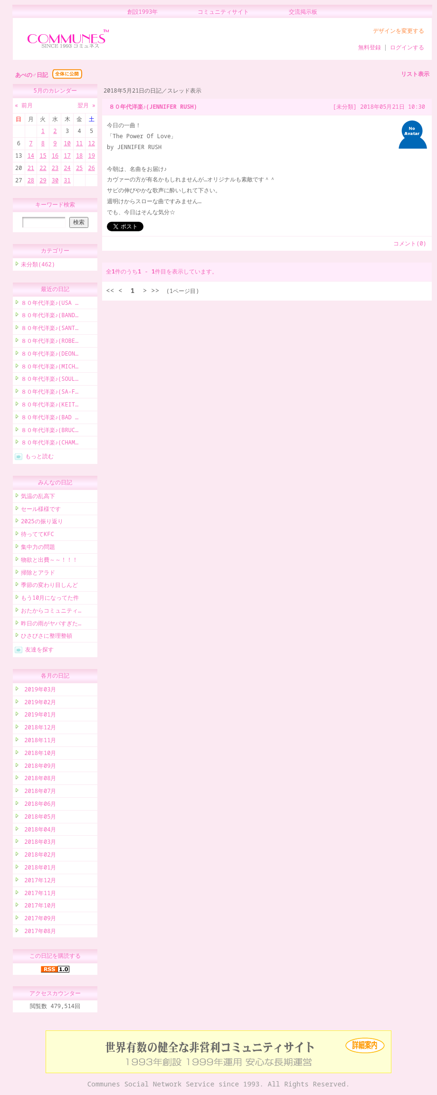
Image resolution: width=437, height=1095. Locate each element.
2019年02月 (38, 703)
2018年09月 (38, 767)
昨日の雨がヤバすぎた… (51, 625)
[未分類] (345, 107)
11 (79, 143)
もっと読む (39, 457)
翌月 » (86, 105)
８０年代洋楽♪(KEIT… (49, 406)
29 (42, 180)
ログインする (407, 47)
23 (55, 168)
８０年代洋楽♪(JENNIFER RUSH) (153, 107)
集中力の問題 (38, 548)
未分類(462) (38, 266)
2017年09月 (38, 920)
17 (67, 155)
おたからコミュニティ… (51, 612)
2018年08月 (38, 779)
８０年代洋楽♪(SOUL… (49, 380)
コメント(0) (410, 243)
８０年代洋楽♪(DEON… (49, 355)
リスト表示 (415, 74)
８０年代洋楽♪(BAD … (49, 419)
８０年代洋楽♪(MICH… (49, 368)
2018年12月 (38, 729)
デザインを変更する (398, 31)
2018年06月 (38, 805)
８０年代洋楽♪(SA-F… (49, 393)
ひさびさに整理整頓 (46, 637)
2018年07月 (38, 792)
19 (91, 155)
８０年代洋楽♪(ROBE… (49, 342)
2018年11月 (38, 741)
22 (42, 168)
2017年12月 (38, 882)
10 (67, 143)
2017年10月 (38, 907)
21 (31, 168)
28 (31, 180)
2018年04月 (38, 831)
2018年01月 (38, 869)
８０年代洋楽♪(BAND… (49, 316)
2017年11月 (38, 894)
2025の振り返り (42, 523)
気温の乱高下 (38, 497)
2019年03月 (38, 691)
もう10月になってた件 (50, 599)
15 (42, 155)
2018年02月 (38, 856)
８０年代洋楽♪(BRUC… (49, 431)
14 (31, 155)
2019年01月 (38, 716)
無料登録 (369, 47)
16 (55, 155)
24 (67, 168)
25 (79, 168)
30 (55, 180)
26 (91, 168)
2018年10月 (38, 754)
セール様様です (41, 510)
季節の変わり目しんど (49, 586)
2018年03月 (38, 843)
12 (91, 143)
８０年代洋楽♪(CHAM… (49, 444)
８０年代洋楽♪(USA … (49, 304)
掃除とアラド (38, 574)
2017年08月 (38, 932)
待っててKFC (37, 535)
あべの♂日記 (31, 75)
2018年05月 (38, 818)
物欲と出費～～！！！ (49, 561)
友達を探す (39, 651)
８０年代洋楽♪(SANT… (49, 329)
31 (67, 180)
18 (79, 155)
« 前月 (24, 105)
